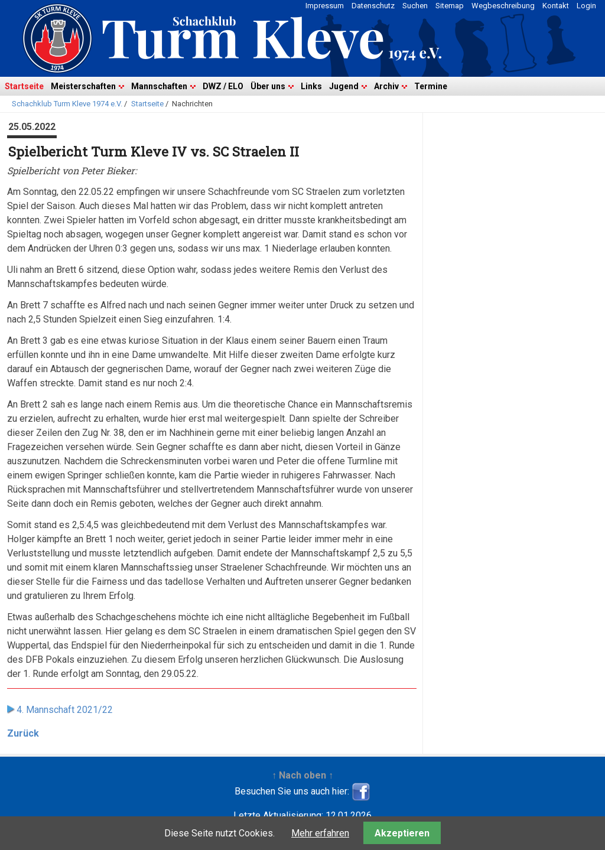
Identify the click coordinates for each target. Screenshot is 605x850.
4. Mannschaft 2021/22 (65, 709)
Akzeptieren (402, 833)
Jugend (344, 86)
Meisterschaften (83, 86)
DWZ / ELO (223, 86)
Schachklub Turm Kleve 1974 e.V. (67, 103)
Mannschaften (159, 86)
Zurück (23, 733)
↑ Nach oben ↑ (302, 775)
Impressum (324, 5)
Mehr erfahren (320, 833)
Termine (430, 86)
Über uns (268, 86)
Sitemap (449, 5)
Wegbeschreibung (503, 5)
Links (311, 86)
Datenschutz (373, 5)
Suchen (415, 5)
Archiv (386, 86)
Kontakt (555, 5)
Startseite (24, 86)
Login (586, 5)
